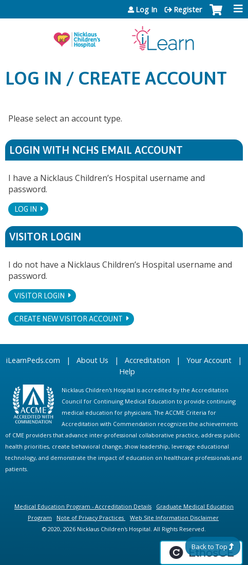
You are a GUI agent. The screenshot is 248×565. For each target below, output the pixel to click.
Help (127, 371)
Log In (146, 9)
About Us (92, 360)
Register (188, 9)
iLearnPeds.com (33, 360)
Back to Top (209, 546)
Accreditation (147, 360)
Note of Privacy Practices (90, 517)
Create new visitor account (68, 319)
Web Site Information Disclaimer (174, 517)
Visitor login (39, 296)
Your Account (209, 360)
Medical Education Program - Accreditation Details (82, 506)
